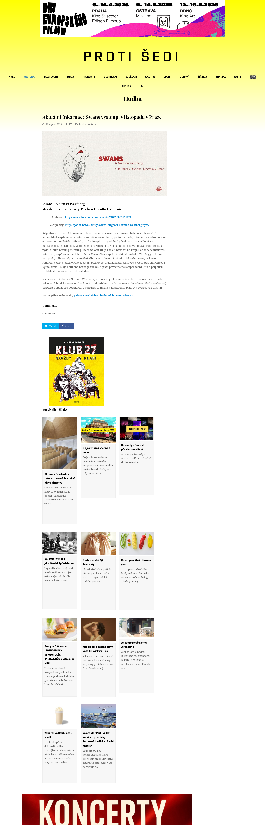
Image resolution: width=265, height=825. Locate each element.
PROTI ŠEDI (132, 57)
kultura (92, 124)
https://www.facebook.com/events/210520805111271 (98, 217)
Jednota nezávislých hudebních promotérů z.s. (104, 295)
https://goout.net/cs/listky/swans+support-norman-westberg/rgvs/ (107, 225)
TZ (70, 124)
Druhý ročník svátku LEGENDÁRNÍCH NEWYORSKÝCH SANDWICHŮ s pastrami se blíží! (59, 638)
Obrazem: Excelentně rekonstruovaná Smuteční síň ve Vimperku (59, 478)
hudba (82, 124)
